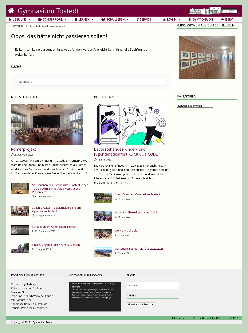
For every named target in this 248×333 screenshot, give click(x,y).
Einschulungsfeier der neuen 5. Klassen (56, 245)
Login (174, 19)
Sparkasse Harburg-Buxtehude (29, 304)
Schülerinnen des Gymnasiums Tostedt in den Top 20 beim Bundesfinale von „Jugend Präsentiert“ (60, 188)
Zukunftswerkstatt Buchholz (27, 288)
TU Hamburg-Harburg (23, 284)
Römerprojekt (23, 149)
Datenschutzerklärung (206, 318)
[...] (85, 173)
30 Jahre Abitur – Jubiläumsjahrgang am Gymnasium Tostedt (56, 209)
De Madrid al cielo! (126, 230)
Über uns (21, 19)
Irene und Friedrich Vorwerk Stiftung (32, 296)
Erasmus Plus (19, 292)
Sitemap (233, 318)
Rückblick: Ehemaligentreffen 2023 (136, 212)
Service (147, 19)
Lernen (86, 19)
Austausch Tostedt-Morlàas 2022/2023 (139, 248)
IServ (229, 19)
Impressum (178, 318)
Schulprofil (55, 19)
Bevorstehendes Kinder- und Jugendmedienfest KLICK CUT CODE (126, 152)
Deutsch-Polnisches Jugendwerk (29, 308)
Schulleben (117, 19)
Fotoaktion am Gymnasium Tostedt (54, 226)
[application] (95, 296)
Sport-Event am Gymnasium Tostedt (137, 194)
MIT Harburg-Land (21, 300)
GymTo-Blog (202, 19)
